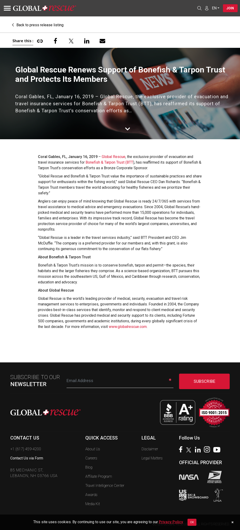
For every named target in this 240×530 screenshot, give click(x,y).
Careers (91, 458)
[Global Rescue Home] (44, 8)
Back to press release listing (38, 25)
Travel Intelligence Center (104, 485)
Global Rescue (113, 156)
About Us (92, 449)
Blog (88, 467)
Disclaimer (150, 449)
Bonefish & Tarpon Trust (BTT (109, 162)
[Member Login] (206, 8)
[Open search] (199, 8)
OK (192, 522)
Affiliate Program (98, 476)
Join (230, 8)
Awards (91, 494)
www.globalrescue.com (128, 326)
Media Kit (92, 504)
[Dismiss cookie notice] (232, 522)
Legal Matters (152, 458)
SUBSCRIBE (204, 381)
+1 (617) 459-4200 (25, 449)
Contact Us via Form (26, 458)
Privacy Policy (171, 522)
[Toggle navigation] (6, 8)
